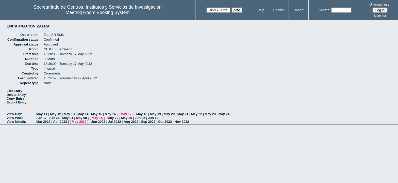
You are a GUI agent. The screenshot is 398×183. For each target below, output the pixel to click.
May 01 (67, 118)
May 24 (224, 114)
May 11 (41, 114)
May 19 (155, 114)
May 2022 (79, 122)
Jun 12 (153, 118)
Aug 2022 (131, 122)
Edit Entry (14, 91)
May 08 (81, 118)
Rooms (278, 10)
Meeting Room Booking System (97, 12)
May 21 (182, 114)
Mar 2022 (43, 122)
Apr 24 (54, 118)
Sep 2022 (148, 122)
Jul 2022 (114, 122)
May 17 (126, 114)
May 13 (69, 114)
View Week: (16, 118)
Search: (324, 10)
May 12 (55, 114)
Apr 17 (41, 118)
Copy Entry (15, 98)
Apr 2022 (60, 122)
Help (260, 10)
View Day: (14, 114)
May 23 (210, 114)
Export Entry (16, 102)
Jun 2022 (98, 122)
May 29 (126, 118)
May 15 (96, 114)
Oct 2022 (165, 122)
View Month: (16, 122)
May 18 (141, 114)
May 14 (82, 114)
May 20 (169, 114)
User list (380, 16)
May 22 (196, 114)
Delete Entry (16, 95)
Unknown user (379, 4)
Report (299, 10)
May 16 (110, 114)
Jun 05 (140, 118)
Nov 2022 (182, 122)
